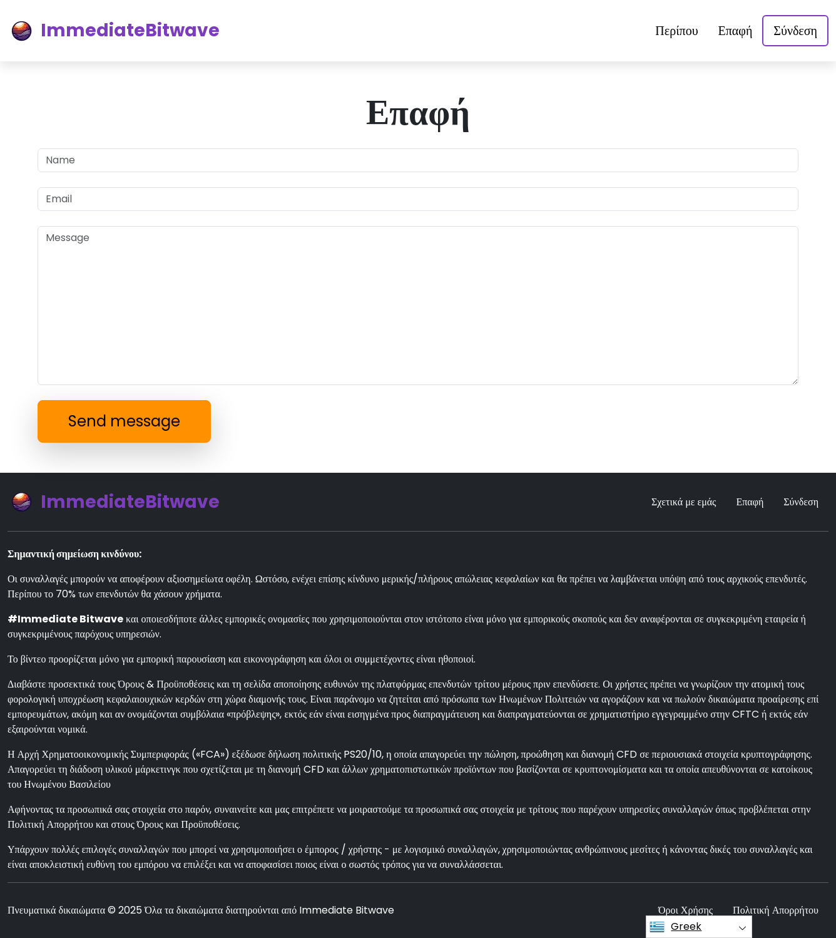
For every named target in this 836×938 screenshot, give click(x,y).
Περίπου (676, 30)
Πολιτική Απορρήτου (775, 910)
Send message (124, 421)
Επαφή (735, 30)
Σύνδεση (795, 30)
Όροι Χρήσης (685, 910)
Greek (675, 926)
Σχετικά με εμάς (683, 502)
